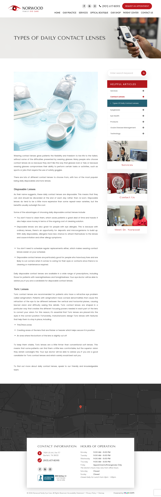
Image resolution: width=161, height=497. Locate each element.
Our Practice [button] (69, 12)
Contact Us (147, 12)
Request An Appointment (137, 6)
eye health (115, 116)
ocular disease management (123, 128)
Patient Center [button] (131, 12)
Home (57, 12)
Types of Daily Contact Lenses (126, 103)
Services (127, 165)
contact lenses (117, 97)
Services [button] (83, 12)
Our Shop (116, 12)
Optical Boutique (99, 12)
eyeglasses (115, 110)
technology (115, 134)
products (114, 122)
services (114, 91)
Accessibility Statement (75, 493)
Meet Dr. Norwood (127, 230)
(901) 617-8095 (111, 6)
